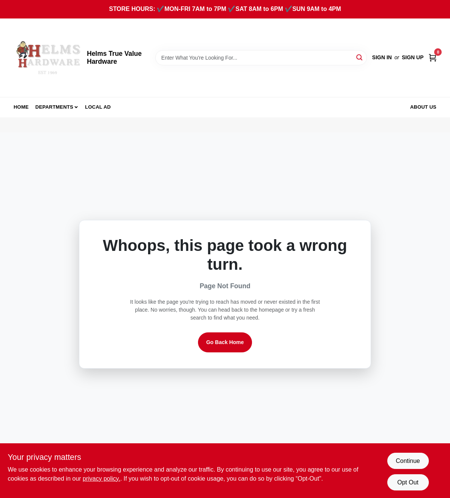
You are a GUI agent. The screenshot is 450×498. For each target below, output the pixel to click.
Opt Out (407, 482)
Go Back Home (225, 342)
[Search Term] (261, 57)
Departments (54, 107)
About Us (423, 107)
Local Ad (98, 107)
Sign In (382, 57)
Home (21, 107)
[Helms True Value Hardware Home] (48, 58)
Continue (408, 461)
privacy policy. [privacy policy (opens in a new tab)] (101, 478)
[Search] (359, 57)
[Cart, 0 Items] (432, 57)
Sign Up (413, 57)
